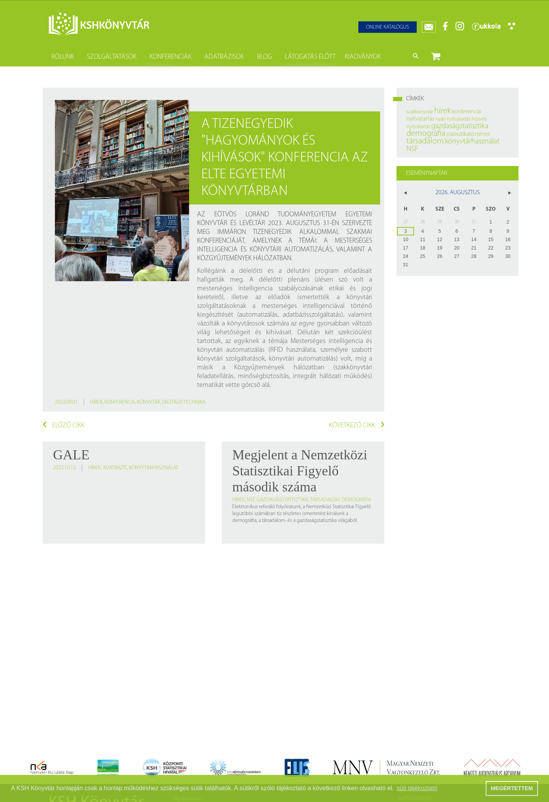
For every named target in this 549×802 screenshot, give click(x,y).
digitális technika (183, 402)
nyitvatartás (420, 119)
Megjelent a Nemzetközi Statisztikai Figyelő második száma (299, 470)
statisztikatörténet (468, 134)
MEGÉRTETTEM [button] (512, 788)
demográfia (356, 500)
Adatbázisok (224, 57)
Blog (264, 57)
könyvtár (148, 402)
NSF (251, 500)
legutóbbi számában (254, 514)
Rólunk (62, 57)
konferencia (119, 402)
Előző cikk (64, 425)
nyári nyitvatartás (452, 119)
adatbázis (115, 468)
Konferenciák (170, 57)
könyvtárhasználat (153, 468)
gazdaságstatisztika (282, 500)
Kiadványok (363, 57)
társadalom (325, 500)
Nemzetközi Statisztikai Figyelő (338, 507)
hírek (96, 402)
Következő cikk (357, 425)
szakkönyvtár (419, 112)
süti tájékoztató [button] (417, 788)
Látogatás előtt (310, 57)
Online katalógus (387, 27)
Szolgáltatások (111, 57)
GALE (71, 454)
